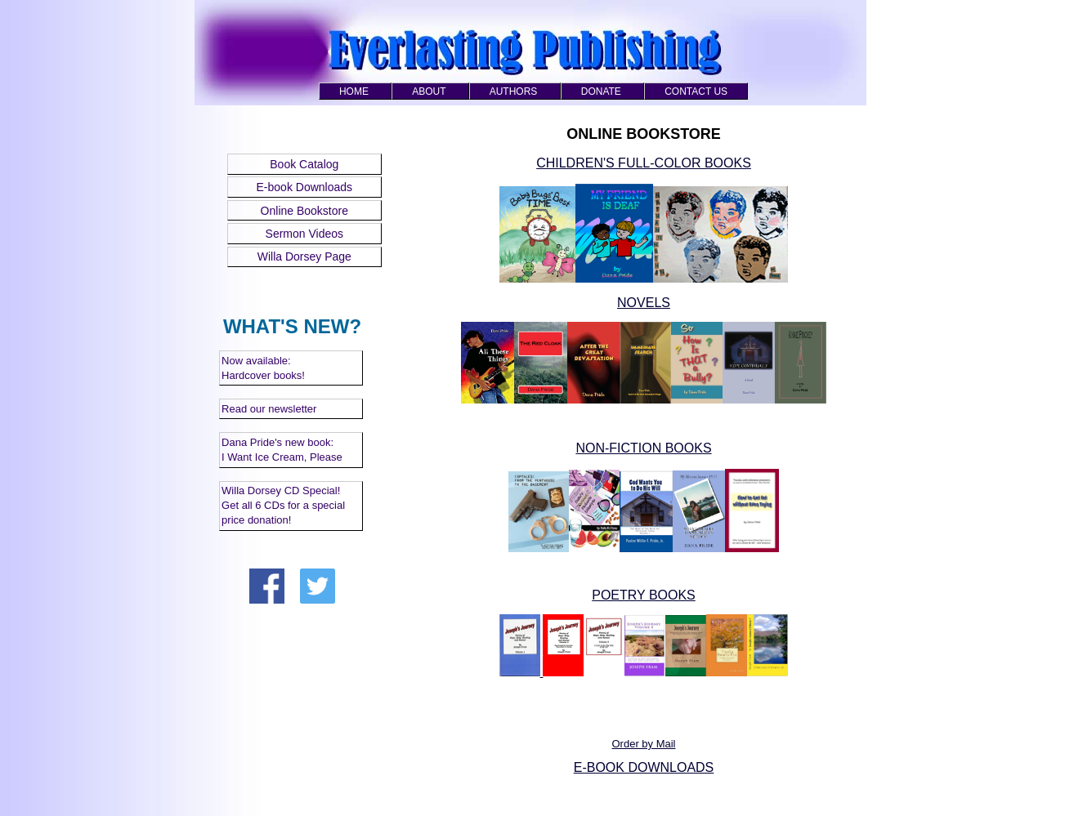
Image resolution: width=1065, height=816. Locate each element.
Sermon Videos (304, 233)
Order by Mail (643, 744)
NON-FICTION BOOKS (643, 448)
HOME (354, 91)
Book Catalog (304, 164)
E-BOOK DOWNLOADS (644, 767)
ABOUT (428, 91)
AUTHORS (514, 91)
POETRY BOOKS (644, 595)
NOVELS (643, 303)
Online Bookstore (304, 210)
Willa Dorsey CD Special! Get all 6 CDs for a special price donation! (283, 505)
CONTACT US (696, 91)
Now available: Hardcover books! (263, 367)
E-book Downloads (305, 187)
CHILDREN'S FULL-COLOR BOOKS (643, 163)
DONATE (601, 91)
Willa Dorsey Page (304, 256)
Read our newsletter (269, 409)
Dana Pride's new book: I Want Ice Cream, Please (282, 449)
